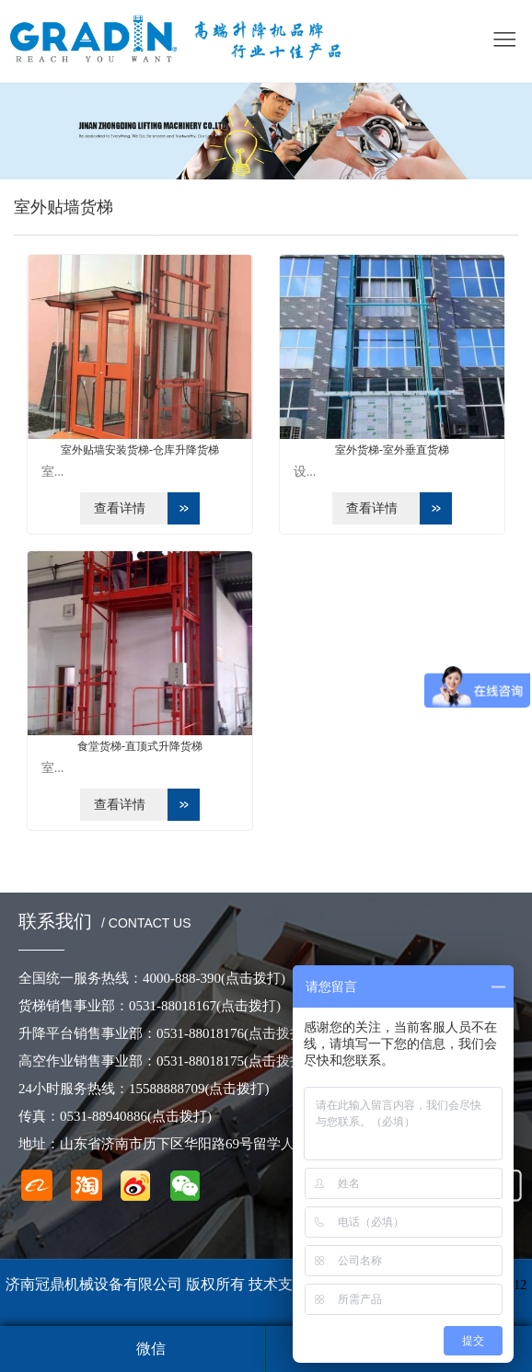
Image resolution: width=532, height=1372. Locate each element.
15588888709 (199, 1088)
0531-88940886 (136, 1116)
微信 (151, 1348)
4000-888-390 (214, 978)
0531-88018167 (205, 1005)
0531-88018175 (232, 1061)
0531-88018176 (232, 1033)
